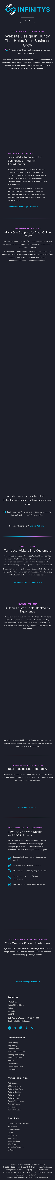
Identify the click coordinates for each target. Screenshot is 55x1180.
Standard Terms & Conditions (27, 1175)
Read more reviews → (27, 807)
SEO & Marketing (14, 1086)
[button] (10, 1028)
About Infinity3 (13, 1043)
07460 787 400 (33, 1018)
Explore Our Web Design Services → (23, 207)
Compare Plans (14, 1129)
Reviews (11, 1061)
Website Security (14, 1095)
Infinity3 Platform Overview (18, 1123)
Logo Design (12, 1107)
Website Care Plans (15, 1089)
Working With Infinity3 (16, 1055)
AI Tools (11, 1150)
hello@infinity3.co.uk (21, 1021)
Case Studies (13, 1064)
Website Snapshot (15, 1058)
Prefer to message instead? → (27, 982)
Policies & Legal (14, 1104)
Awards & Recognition (16, 1052)
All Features (12, 1126)
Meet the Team (13, 1049)
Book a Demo (13, 1138)
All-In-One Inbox (14, 1141)
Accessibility (8, 1172)
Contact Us (12, 1069)
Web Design (12, 1083)
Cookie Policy (21, 1172)
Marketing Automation (16, 1147)
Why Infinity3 (13, 1046)
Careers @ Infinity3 (15, 1066)
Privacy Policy (45, 1172)
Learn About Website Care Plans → (27, 582)
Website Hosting (14, 1092)
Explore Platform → (38, 526)
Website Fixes (13, 1098)
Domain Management (16, 1101)
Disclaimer (32, 1172)
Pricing (10, 1132)
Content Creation (14, 1110)
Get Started (12, 1135)
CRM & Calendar (14, 1144)
